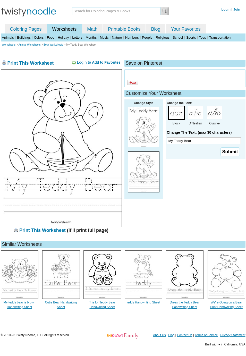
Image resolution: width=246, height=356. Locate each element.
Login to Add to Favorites (98, 62)
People (147, 37)
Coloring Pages (26, 29)
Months (91, 37)
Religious (162, 37)
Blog (155, 29)
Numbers (132, 37)
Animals (8, 37)
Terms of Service (206, 335)
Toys (202, 37)
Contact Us (184, 335)
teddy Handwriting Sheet (143, 302)
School (178, 37)
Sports (191, 37)
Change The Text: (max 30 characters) (199, 132)
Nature (117, 37)
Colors (39, 37)
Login (226, 9)
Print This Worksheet (30, 63)
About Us (159, 335)
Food (51, 37)
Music (104, 37)
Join (236, 9)
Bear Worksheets (53, 44)
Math (92, 29)
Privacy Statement (232, 335)
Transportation (220, 37)
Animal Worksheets (30, 44)
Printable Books (124, 29)
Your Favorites (185, 29)
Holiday (63, 37)
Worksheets (64, 29)
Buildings (24, 37)
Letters (77, 37)
